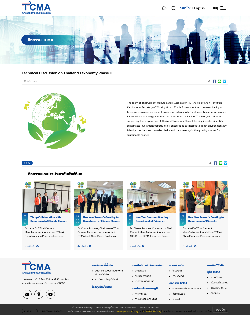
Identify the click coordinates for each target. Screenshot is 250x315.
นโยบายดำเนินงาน (219, 282)
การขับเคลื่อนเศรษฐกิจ (145, 288)
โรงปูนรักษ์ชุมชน (102, 287)
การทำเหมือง (141, 294)
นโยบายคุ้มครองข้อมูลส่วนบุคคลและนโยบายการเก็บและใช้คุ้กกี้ (140, 311)
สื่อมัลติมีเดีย (179, 294)
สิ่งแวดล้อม (140, 270)
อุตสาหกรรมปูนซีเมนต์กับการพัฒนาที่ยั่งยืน (109, 272)
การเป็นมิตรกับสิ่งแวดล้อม (147, 265)
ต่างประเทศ (178, 276)
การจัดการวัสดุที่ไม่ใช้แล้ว (107, 279)
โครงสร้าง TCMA (218, 287)
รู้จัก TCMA (213, 272)
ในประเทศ (177, 270)
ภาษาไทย (185, 8)
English (199, 8)
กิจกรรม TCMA (178, 283)
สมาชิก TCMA (215, 265)
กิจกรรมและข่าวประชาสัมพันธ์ (187, 288)
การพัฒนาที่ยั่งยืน (102, 265)
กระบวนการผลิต (143, 276)
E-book (176, 299)
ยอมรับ (220, 309)
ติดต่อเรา (215, 293)
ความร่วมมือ (176, 265)
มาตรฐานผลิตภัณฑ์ (144, 281)
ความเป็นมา (216, 277)
